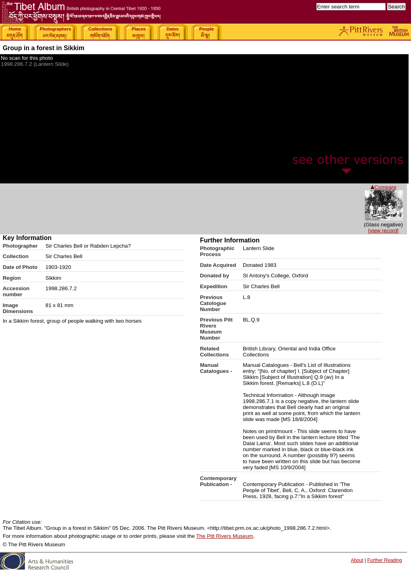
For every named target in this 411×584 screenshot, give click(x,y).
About (357, 560)
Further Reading (384, 560)
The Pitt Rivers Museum (224, 536)
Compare (383, 187)
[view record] (383, 231)
